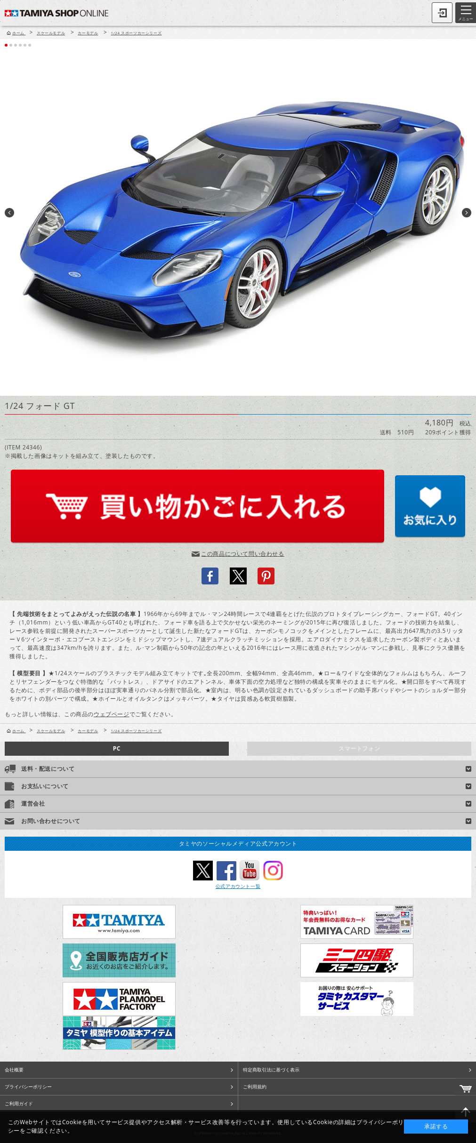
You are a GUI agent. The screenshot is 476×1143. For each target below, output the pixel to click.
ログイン (442, 13)
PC (117, 748)
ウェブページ (111, 714)
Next (466, 212)
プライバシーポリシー (28, 1086)
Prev (9, 212)
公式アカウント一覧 (238, 886)
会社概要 (14, 1069)
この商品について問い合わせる (242, 554)
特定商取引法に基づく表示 (271, 1069)
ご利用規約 (254, 1086)
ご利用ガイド (19, 1103)
